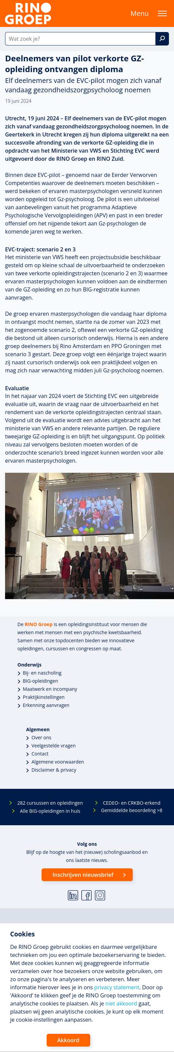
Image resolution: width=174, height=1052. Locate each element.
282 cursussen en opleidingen (50, 803)
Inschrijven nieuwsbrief (82, 874)
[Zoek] (162, 38)
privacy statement (116, 987)
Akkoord (68, 1040)
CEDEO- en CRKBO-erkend (131, 803)
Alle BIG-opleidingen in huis (50, 811)
